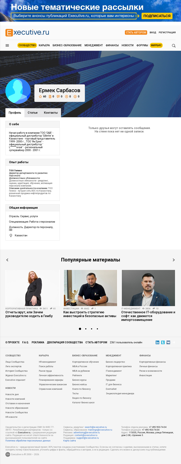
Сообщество (27, 45)
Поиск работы (46, 366)
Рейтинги (77, 375)
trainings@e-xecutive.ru (100, 430)
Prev (7, 260)
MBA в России (79, 366)
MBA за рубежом (81, 371)
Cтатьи (32, 112)
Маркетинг (111, 375)
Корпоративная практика (21, 308)
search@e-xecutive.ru (96, 427)
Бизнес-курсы (79, 380)
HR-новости (11, 417)
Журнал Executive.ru (15, 375)
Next (174, 260)
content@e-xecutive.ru (86, 435)
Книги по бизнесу (81, 389)
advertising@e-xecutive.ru (86, 432)
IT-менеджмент (130, 308)
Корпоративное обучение (85, 362)
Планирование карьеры (51, 380)
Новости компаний (15, 399)
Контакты (51, 112)
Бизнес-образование (67, 45)
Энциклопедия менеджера (120, 393)
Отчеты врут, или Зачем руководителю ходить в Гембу (29, 314)
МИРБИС (156, 45)
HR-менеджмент (47, 362)
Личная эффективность (51, 375)
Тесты (75, 393)
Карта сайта (69, 440)
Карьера (44, 45)
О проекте (12, 342)
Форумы (142, 45)
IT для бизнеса (113, 384)
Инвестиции (71, 308)
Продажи (110, 380)
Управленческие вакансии (53, 384)
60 (42, 96)
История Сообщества (16, 371)
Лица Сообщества (14, 362)
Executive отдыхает (15, 380)
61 (54, 308)
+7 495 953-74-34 (157, 427)
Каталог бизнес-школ (83, 402)
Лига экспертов (13, 366)
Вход (153, 32)
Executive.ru (24, 432)
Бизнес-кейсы (79, 384)
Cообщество (13, 355)
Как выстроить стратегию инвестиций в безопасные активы (89, 314)
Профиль (15, 112)
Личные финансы (148, 366)
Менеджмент (94, 45)
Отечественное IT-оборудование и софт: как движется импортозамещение (148, 316)
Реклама (38, 342)
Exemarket (111, 389)
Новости (128, 45)
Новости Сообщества (16, 412)
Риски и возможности (150, 371)
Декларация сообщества (65, 342)
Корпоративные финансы (152, 362)
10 (157, 308)
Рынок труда (45, 371)
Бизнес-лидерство (115, 362)
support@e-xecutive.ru (87, 438)
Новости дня (12, 394)
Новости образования (16, 408)
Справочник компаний (50, 389)
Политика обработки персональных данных (27, 440)
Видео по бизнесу (81, 398)
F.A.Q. (25, 342)
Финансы (112, 45)
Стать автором (136, 32)
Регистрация (167, 32)
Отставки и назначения (17, 403)
